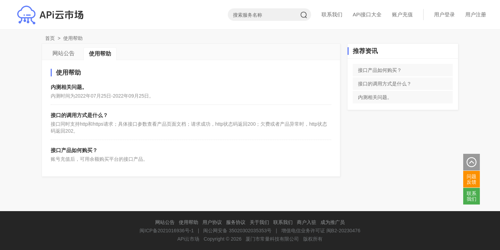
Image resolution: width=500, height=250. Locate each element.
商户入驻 (306, 222)
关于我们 (259, 222)
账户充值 (402, 14)
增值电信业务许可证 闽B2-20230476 (320, 230)
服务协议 (235, 222)
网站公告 (63, 53)
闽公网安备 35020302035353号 (237, 230)
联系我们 (332, 14)
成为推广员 (332, 222)
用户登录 (444, 14)
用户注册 (475, 14)
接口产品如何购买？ (74, 150)
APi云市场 (188, 239)
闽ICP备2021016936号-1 (167, 230)
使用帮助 (100, 54)
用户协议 (212, 222)
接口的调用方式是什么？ (79, 115)
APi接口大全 (367, 14)
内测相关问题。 (69, 87)
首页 (50, 38)
